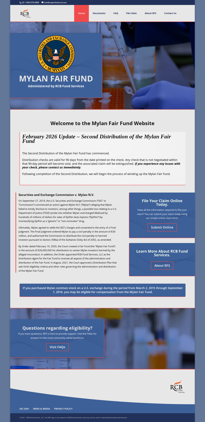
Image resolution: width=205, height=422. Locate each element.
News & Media (41, 408)
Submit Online (162, 227)
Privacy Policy (63, 408)
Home (81, 13)
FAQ (115, 13)
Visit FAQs (57, 347)
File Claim (131, 13)
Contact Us (170, 13)
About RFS (150, 13)
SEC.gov (24, 408)
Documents (99, 13)
